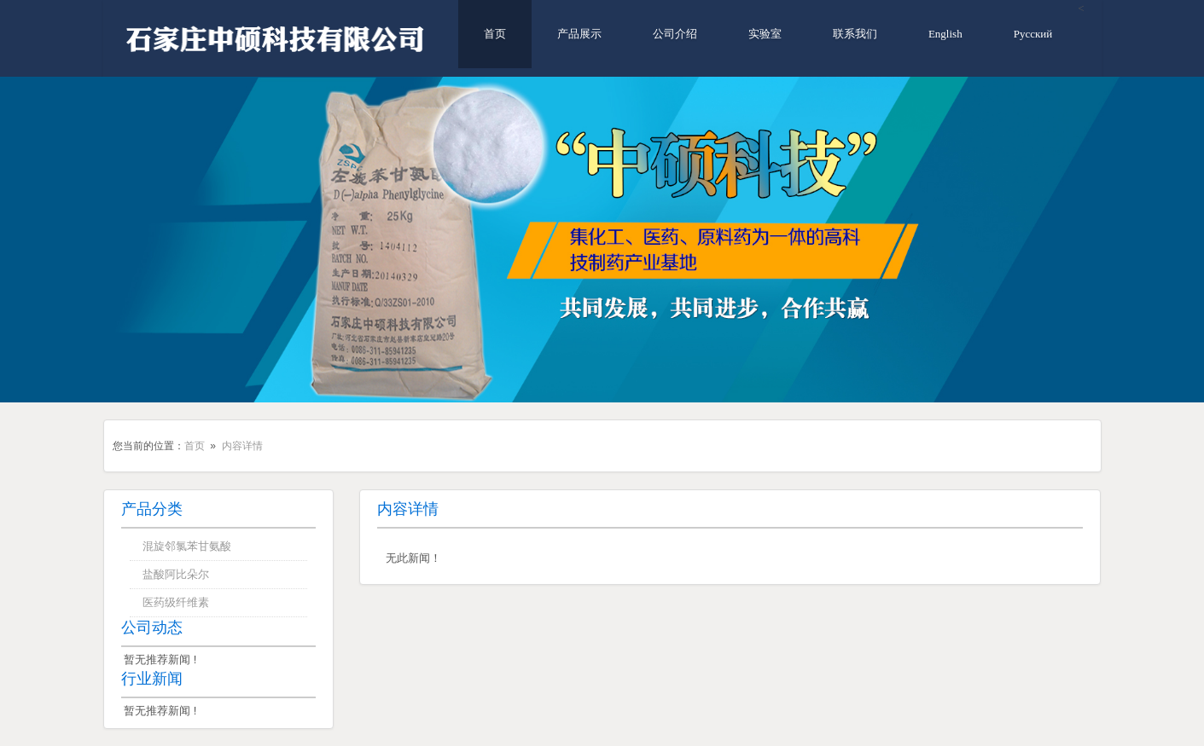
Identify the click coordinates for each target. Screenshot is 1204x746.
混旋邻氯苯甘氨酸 (187, 546)
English (945, 33)
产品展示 (579, 33)
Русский (1033, 33)
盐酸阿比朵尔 (176, 574)
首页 (495, 33)
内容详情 (242, 446)
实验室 (765, 33)
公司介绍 (675, 33)
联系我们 (855, 33)
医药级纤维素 (176, 602)
